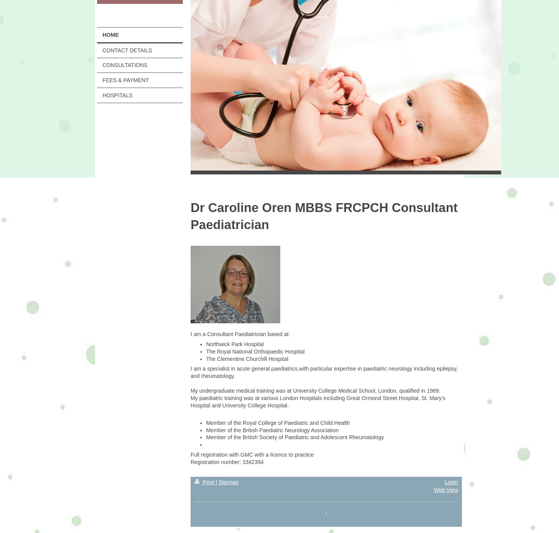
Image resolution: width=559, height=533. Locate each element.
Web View (446, 490)
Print (205, 482)
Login (451, 482)
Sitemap (228, 482)
